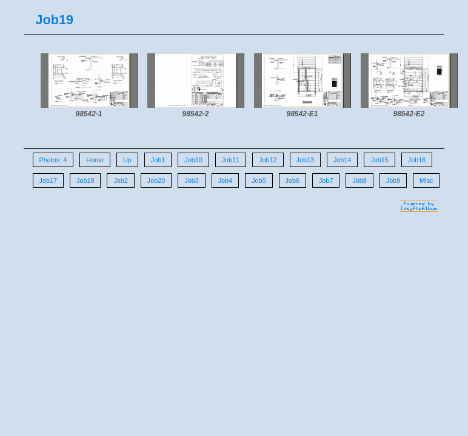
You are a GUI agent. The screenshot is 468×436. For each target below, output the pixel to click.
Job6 (292, 180)
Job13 (305, 160)
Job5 (259, 180)
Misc (426, 180)
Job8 (359, 180)
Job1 (158, 160)
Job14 (342, 160)
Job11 (230, 160)
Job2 (120, 180)
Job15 (379, 160)
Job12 (267, 160)
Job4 (225, 180)
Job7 (326, 180)
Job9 (393, 180)
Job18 (85, 180)
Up (127, 160)
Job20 (156, 180)
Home (95, 160)
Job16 (417, 160)
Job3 (191, 180)
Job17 (48, 180)
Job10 (193, 160)
